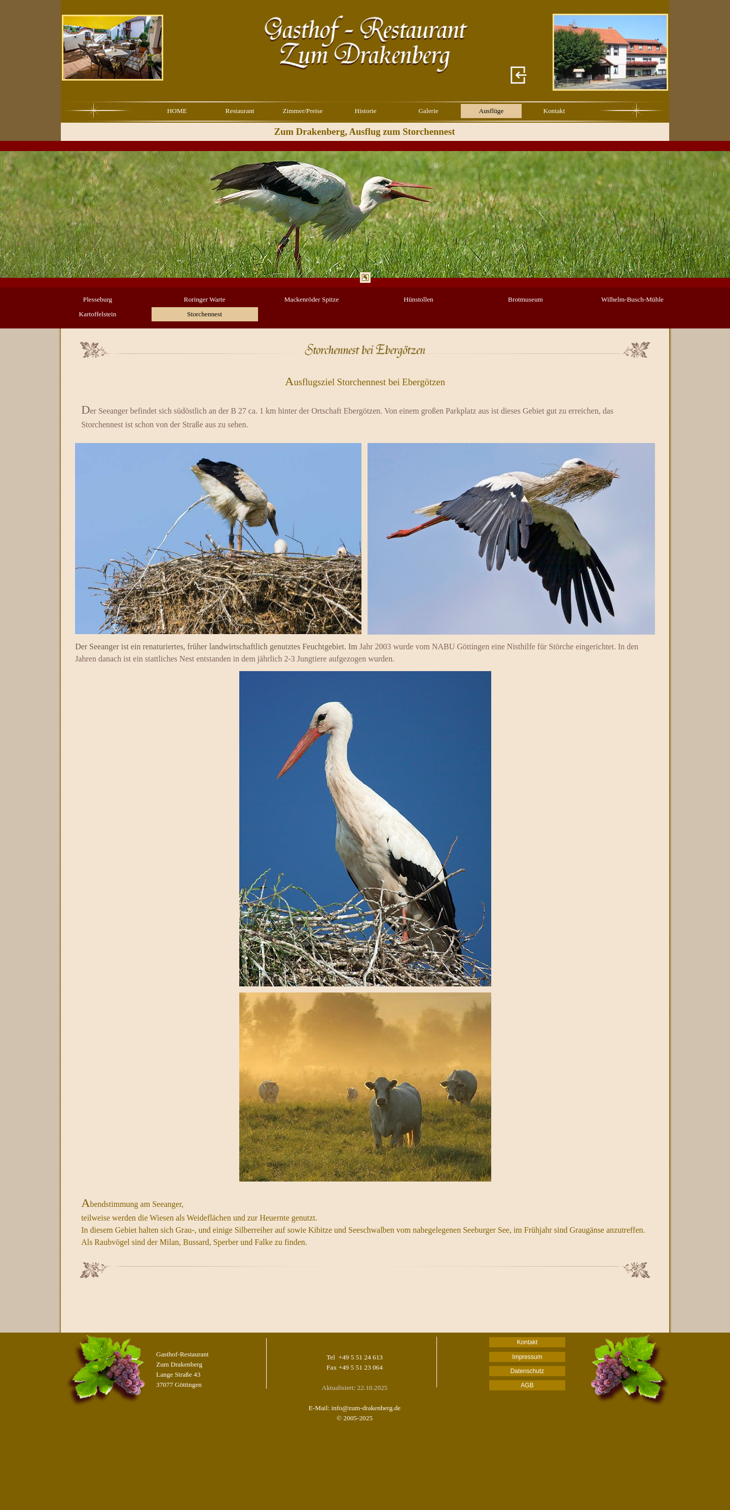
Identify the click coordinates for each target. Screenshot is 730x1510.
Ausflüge (491, 111)
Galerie (428, 111)
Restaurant (240, 111)
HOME (177, 111)
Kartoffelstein (98, 314)
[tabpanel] (365, 214)
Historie (366, 111)
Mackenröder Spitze (311, 299)
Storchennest (204, 314)
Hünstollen (418, 299)
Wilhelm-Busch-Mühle (632, 299)
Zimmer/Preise (302, 111)
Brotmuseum (525, 299)
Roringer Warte (205, 299)
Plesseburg (98, 299)
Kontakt (554, 111)
